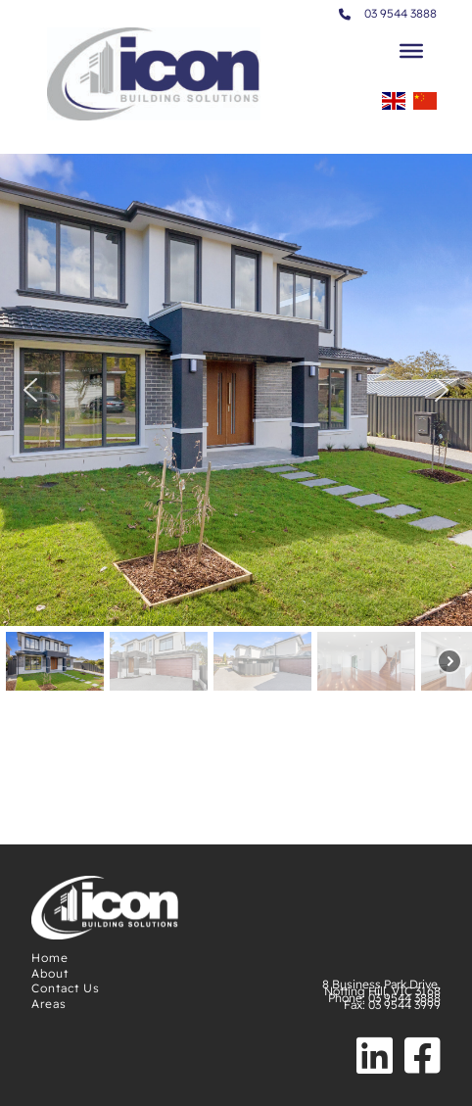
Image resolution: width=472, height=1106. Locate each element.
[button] (30, 390)
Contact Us (65, 988)
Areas (49, 1003)
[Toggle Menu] (411, 51)
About (50, 973)
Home (50, 957)
